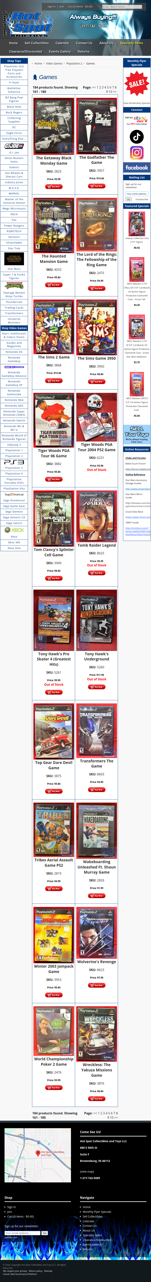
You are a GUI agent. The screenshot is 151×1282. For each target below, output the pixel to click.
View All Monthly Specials (136, 103)
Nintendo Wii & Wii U (14, 427)
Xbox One (14, 548)
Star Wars (14, 269)
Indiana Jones (14, 182)
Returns (83, 51)
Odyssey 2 (14, 444)
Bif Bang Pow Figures (14, 99)
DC (14, 127)
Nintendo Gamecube (14, 392)
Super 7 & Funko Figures (14, 276)
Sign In (52, 6)
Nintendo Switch (14, 420)
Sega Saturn (14, 523)
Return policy (35, 1270)
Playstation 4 (14, 473)
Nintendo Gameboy (14, 359)
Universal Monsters (14, 320)
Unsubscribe (141, 199)
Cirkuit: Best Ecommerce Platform (20, 1274)
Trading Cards (14, 307)
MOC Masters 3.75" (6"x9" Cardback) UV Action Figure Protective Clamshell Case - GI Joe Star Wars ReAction (136, 349)
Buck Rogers (14, 112)
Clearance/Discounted (25, 51)
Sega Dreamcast (14, 500)
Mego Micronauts (14, 208)
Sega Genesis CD (14, 517)
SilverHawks (14, 242)
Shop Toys (14, 61)
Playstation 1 (14, 450)
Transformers (14, 313)
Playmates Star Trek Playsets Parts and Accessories (14, 71)
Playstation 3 (14, 468)
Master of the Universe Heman (14, 200)
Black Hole (14, 106)
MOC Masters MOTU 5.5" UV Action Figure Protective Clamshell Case (137, 404)
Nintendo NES (14, 405)
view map (87, 1171)
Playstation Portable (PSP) (14, 481)
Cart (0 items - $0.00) (80, 6)
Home (13, 43)
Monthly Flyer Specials (97, 1212)
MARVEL (14, 193)
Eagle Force (14, 133)
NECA (14, 214)
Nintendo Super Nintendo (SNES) (14, 413)
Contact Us (84, 43)
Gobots (14, 167)
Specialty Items (131, 43)
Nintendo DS (14, 352)
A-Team (14, 82)
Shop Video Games (14, 328)
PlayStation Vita (14, 488)
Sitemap (48, 1270)
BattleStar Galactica (14, 89)
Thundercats (14, 302)
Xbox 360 (14, 542)
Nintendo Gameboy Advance (14, 374)
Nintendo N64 (14, 400)
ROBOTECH (14, 231)
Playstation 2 (14, 456)
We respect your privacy (15, 1270)
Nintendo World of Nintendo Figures (14, 437)
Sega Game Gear (14, 506)
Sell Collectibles (37, 43)
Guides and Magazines (14, 344)
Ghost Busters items (14, 159)
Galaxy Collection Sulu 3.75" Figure (137, 240)
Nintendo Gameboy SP (14, 383)
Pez (14, 220)
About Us (106, 43)
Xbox (14, 536)
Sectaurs (14, 237)
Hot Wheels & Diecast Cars (14, 174)
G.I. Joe (14, 152)
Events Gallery (60, 51)
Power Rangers (14, 225)
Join (62, 6)
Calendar (62, 43)
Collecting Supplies (14, 119)
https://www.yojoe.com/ (138, 516)
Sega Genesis (14, 511)
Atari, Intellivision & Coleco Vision (14, 335)
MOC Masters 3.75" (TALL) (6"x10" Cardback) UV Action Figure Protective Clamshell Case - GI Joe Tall (137, 291)
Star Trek (14, 248)
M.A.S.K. (14, 188)
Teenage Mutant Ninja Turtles (14, 294)
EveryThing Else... (14, 138)
